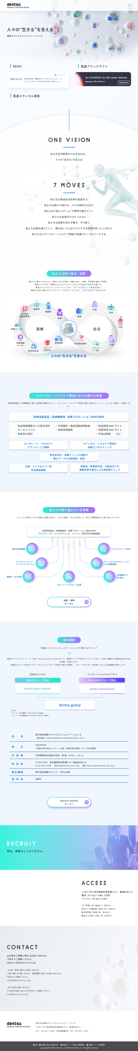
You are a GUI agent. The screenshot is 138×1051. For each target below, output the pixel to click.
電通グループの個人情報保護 (72, 1045)
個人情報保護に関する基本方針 (45, 1045)
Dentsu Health (69, 802)
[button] (55, 75)
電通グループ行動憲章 (95, 1045)
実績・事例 (69, 602)
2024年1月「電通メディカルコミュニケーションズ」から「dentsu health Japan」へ (44, 80)
